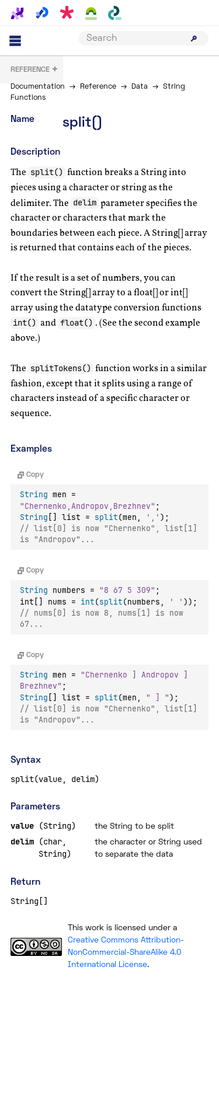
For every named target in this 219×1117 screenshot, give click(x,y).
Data (139, 86)
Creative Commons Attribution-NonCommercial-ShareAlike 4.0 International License (126, 953)
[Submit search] (194, 38)
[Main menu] (15, 41)
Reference (98, 86)
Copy (31, 475)
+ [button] (34, 70)
